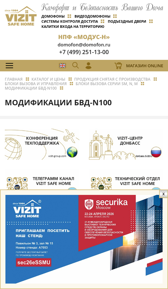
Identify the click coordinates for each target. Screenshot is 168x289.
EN (62, 65)
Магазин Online (144, 65)
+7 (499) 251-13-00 (84, 52)
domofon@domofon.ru (84, 44)
